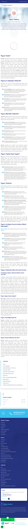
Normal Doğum (3, 424)
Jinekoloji (13, 21)
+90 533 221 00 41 (4, 1)
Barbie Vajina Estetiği (4, 443)
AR (26, 1)
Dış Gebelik (2, 427)
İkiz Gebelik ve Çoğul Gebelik (5, 429)
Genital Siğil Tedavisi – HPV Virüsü (6, 470)
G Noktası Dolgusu (3, 460)
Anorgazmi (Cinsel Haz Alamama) (5, 455)
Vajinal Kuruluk (3, 484)
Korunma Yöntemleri (4, 431)
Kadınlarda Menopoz (4, 482)
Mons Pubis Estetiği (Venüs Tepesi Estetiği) (7, 458)
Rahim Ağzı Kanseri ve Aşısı (5, 475)
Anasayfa (9, 21)
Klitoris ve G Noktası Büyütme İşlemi (6, 479)
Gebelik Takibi (3, 422)
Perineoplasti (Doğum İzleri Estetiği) (6, 456)
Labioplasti (2, 441)
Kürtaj (1, 467)
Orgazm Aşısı (3, 453)
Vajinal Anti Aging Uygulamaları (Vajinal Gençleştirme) (8, 451)
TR (19, 1)
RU (24, 1)
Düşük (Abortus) (3, 434)
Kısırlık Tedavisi (3, 432)
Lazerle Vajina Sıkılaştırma (4, 448)
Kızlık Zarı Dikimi (3, 461)
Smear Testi (2, 477)
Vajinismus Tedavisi (3, 472)
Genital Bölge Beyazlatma (4, 446)
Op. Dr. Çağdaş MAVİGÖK (11, 519)
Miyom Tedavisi (3, 480)
